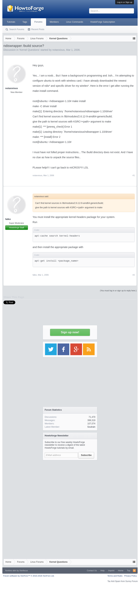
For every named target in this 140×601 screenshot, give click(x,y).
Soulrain (91, 427)
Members (54, 22)
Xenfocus (24, 570)
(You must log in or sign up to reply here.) (118, 290)
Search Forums (16, 29)
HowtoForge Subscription (102, 22)
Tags (24, 22)
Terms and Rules (114, 576)
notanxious (11, 88)
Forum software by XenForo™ (29, 576)
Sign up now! (70, 332)
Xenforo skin (10, 570)
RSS (134, 570)
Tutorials (11, 22)
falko (8, 219)
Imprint (111, 570)
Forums (38, 22)
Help (102, 570)
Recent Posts (37, 29)
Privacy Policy (130, 576)
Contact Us (92, 570)
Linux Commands (74, 22)
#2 (134, 275)
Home (120, 570)
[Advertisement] (70, 485)
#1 (134, 175)
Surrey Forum (131, 581)
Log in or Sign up (124, 2)
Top (128, 570)
